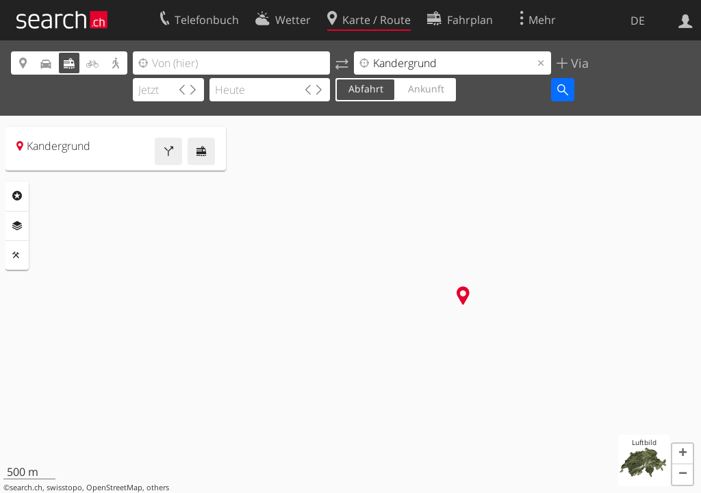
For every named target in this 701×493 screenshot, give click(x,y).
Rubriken (17, 195)
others (157, 487)
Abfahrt (365, 88)
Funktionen (17, 255)
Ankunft (426, 88)
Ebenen (17, 226)
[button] (682, 454)
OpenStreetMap (114, 487)
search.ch (26, 487)
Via (578, 63)
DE (637, 20)
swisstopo (64, 487)
